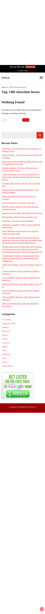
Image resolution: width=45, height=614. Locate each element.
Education (6, 331)
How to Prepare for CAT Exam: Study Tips (18, 203)
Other (4, 350)
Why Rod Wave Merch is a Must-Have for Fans (19, 217)
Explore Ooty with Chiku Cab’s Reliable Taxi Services (22, 213)
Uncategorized (7, 366)
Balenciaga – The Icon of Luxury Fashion (17, 221)
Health (4, 339)
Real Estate (6, 354)
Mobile (4, 346)
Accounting (6, 319)
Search (39, 135)
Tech (4, 358)
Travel (4, 362)
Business (5, 327)
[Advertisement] (22, 23)
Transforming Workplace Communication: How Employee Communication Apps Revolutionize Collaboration (20, 258)
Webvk (6, 78)
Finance (5, 335)
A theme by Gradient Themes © (22, 407)
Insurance (6, 343)
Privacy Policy (23, 71)
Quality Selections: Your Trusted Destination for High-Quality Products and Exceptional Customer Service (21, 177)
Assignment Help (9, 323)
